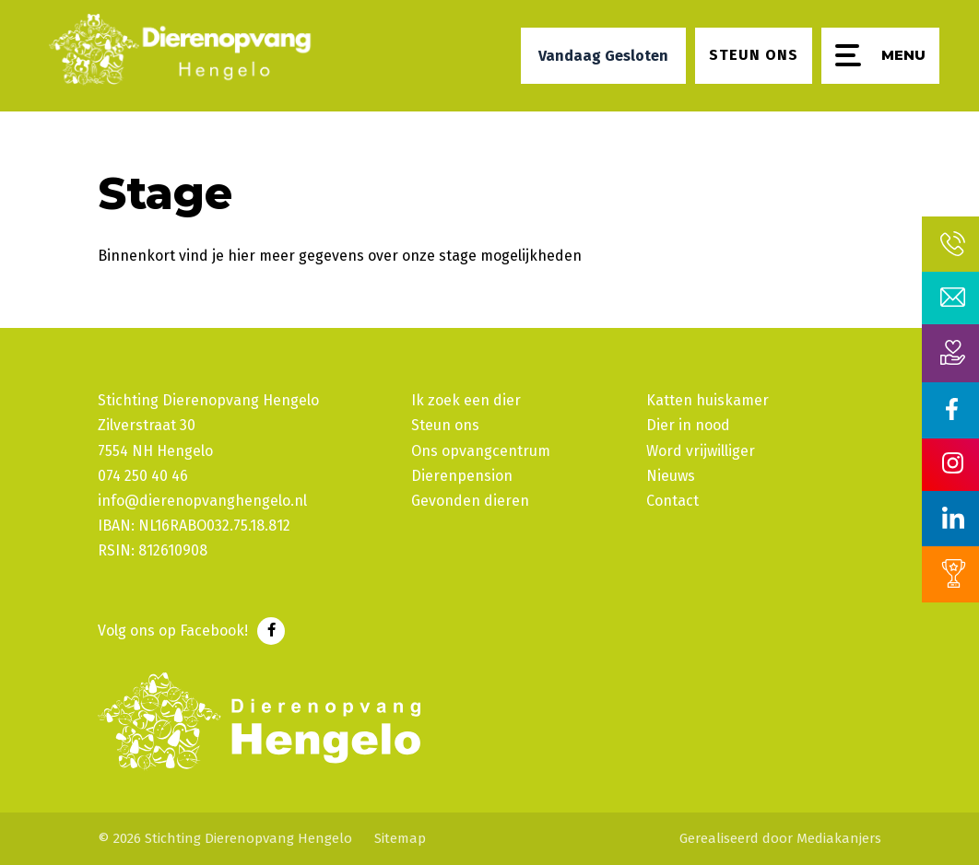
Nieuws (670, 476)
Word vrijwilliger (700, 451)
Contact (672, 500)
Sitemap (400, 838)
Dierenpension (462, 476)
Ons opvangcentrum (480, 451)
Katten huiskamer (707, 400)
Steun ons (445, 425)
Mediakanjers (838, 838)
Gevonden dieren (470, 500)
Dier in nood (688, 425)
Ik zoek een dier (466, 400)
